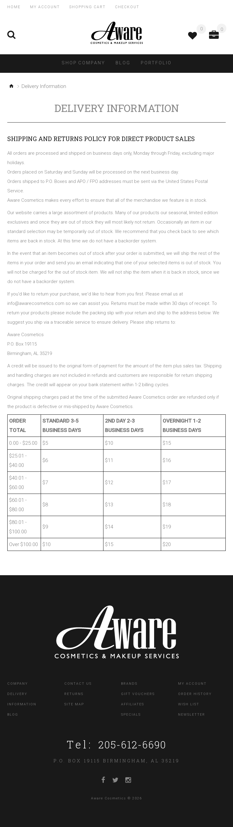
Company (17, 683)
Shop (69, 62)
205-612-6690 (132, 743)
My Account (192, 683)
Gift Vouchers (138, 693)
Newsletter (191, 714)
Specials (131, 714)
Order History (195, 693)
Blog (12, 714)
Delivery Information (21, 698)
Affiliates (132, 703)
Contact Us (78, 683)
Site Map (74, 703)
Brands (129, 683)
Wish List (188, 703)
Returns (73, 693)
